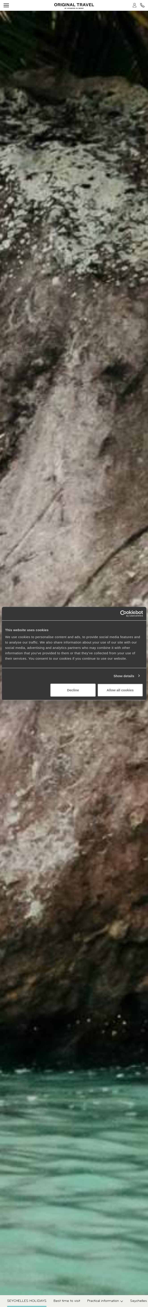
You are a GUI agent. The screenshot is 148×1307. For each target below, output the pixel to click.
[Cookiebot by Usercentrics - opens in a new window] (123, 613)
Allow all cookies (120, 690)
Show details (124, 676)
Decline (73, 690)
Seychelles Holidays (26, 1301)
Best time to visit (67, 1301)
